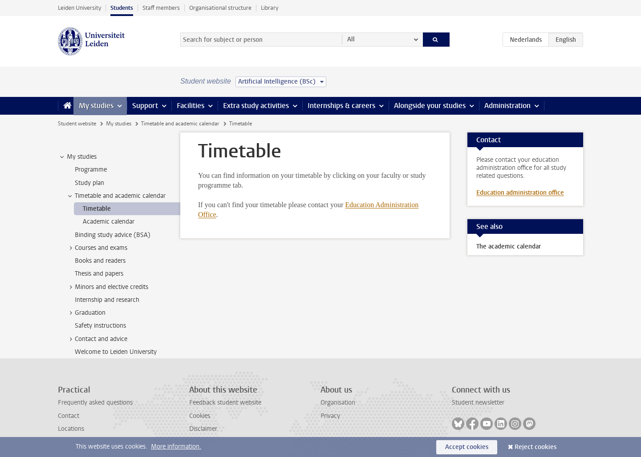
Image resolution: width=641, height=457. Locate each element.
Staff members (161, 8)
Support (145, 105)
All (351, 39)
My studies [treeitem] (77, 156)
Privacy (330, 416)
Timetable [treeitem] (97, 208)
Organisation (337, 402)
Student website (77, 123)
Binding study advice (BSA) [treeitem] (112, 235)
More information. (176, 446)
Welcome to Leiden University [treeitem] (116, 352)
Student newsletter (478, 402)
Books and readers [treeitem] (100, 261)
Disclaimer (203, 429)
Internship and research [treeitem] (107, 300)
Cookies (199, 416)
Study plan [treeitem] (89, 183)
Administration (507, 105)
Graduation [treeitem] (85, 313)
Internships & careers (341, 105)
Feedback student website (225, 402)
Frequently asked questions (95, 402)
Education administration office (520, 192)
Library (269, 8)
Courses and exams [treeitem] (96, 248)
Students (121, 8)
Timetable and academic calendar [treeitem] (116, 196)
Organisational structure (220, 8)
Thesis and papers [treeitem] (99, 273)
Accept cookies (466, 447)
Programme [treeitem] (91, 169)
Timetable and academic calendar (180, 123)
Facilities (190, 105)
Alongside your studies (430, 105)
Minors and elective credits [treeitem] (107, 287)
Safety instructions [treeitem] (100, 325)
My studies (96, 105)
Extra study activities (256, 105)
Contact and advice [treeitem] (96, 339)
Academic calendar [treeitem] (108, 221)
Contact (68, 416)
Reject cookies (535, 447)
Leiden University (79, 8)
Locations (71, 429)
